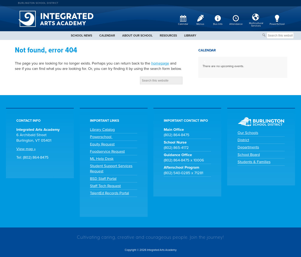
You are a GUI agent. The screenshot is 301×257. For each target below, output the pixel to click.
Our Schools (248, 132)
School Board (249, 154)
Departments (248, 147)
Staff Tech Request (105, 186)
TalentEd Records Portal (109, 193)
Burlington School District (38, 3)
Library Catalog (102, 129)
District (243, 140)
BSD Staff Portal (103, 178)
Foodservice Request (107, 151)
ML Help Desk (101, 158)
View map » (26, 149)
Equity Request (102, 144)
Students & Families (254, 162)
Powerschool (101, 136)
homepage (160, 63)
